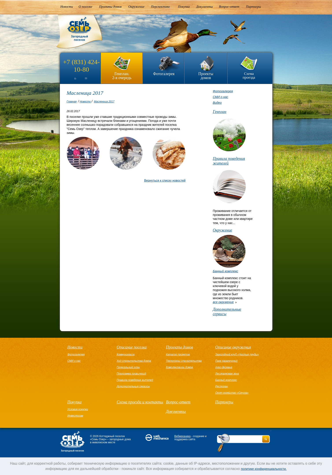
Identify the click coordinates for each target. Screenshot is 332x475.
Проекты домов (110, 6)
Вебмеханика (182, 436)
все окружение (223, 302)
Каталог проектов (178, 354)
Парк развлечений (226, 360)
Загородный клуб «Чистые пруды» (237, 354)
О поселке (85, 6)
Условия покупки (77, 409)
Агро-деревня (223, 367)
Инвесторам (75, 415)
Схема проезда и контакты (140, 402)
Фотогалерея (163, 74)
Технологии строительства (184, 360)
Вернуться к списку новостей (165, 180)
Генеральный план (128, 367)
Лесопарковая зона (227, 373)
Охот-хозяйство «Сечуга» (232, 392)
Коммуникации (126, 354)
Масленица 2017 (104, 101)
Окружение (136, 6)
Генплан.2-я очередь (121, 76)
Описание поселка (132, 347)
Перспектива (160, 6)
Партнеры (253, 6)
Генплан (219, 111)
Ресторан (221, 386)
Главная (72, 101)
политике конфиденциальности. (264, 469)
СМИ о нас (220, 97)
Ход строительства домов (134, 360)
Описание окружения (233, 347)
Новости (66, 6)
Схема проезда (249, 76)
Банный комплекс (225, 271)
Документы (204, 6)
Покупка (184, 6)
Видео (217, 102)
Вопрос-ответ (229, 6)
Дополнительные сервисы (227, 311)
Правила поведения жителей (229, 160)
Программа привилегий (131, 373)
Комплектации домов (179, 367)
